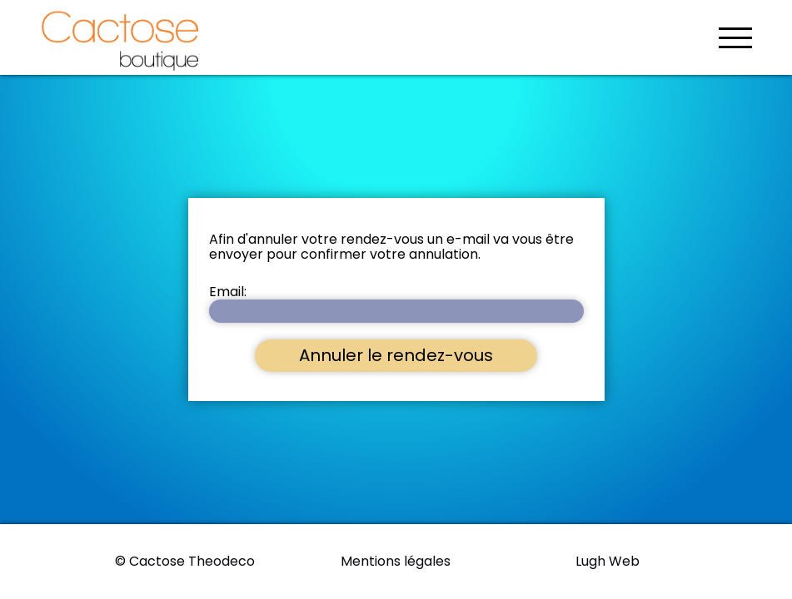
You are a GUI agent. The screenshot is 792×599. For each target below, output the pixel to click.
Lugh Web (607, 561)
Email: (228, 292)
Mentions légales (396, 561)
